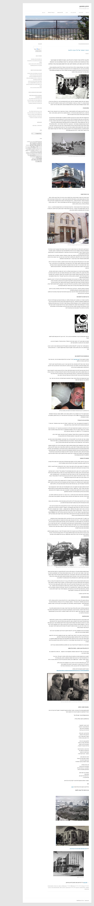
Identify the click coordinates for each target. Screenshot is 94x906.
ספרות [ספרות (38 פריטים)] (30, 154)
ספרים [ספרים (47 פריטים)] (23, 154)
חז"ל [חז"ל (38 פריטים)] (17, 149)
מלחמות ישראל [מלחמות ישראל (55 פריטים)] (28, 152)
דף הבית (77, 12)
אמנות (49, 885)
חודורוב (53, 887)
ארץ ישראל (46, 885)
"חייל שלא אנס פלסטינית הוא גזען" (25, 76)
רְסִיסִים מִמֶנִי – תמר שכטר (27, 125)
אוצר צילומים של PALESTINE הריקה (25, 82)
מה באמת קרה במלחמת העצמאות (25, 103)
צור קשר (33, 12)
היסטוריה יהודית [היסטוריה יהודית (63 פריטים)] (22, 148)
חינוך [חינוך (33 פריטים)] (31, 150)
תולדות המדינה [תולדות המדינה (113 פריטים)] (26, 159)
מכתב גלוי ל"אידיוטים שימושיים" (26, 65)
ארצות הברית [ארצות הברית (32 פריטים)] (17, 146)
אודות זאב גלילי (63, 12)
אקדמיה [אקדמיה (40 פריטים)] (30, 146)
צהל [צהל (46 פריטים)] (19, 155)
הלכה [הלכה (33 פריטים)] (16, 148)
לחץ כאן (75, 882)
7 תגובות (77, 53)
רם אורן (39, 887)
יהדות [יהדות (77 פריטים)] (23, 150)
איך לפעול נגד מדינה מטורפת (26, 59)
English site (50, 12)
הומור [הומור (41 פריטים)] (27, 148)
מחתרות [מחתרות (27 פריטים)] (21, 151)
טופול (51, 887)
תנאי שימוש (77, 900)
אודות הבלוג (71, 12)
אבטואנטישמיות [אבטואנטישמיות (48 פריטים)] (28, 141)
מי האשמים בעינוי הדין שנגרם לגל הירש (24, 100)
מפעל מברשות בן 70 (45, 887)
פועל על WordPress (70, 900)
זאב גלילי (73, 885)
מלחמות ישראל (40, 885)
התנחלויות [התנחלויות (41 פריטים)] (27, 149)
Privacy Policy (41, 12)
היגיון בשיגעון (74, 6)
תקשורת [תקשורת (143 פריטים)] (28, 161)
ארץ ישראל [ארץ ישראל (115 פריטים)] (24, 146)
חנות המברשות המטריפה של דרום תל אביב (68, 848)
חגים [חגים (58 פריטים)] (20, 149)
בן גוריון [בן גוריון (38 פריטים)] (30, 148)
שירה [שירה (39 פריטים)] (21, 156)
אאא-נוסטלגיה (54, 885)
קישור (62, 786)
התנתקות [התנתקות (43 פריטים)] (23, 149)
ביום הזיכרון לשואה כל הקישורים (26, 117)
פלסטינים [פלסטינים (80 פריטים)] (22, 155)
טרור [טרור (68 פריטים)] (26, 150)
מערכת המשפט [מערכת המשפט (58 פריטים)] (20, 152)
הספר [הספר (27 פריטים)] (31, 149)
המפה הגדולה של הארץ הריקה (26, 87)
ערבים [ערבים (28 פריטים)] (31, 155)
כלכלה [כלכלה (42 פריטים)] (19, 150)
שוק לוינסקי (76, 889)
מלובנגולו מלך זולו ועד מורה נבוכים (25, 63)
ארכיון (57, 12)
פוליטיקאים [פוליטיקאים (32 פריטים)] (28, 155)
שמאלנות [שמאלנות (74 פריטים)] (29, 158)
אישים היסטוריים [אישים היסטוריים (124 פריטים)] (26, 143)
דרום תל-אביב (58, 887)
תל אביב (67, 887)
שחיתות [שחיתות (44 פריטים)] (23, 156)
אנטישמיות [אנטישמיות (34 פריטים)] (18, 145)
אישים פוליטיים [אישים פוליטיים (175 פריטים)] (26, 145)
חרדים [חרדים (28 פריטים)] (29, 150)
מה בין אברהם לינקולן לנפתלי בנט (25, 98)
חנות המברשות (66, 359)
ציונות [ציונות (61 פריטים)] (30, 156)
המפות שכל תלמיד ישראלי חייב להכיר (25, 81)
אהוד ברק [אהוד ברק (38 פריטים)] (23, 141)
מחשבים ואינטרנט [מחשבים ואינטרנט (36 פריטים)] (26, 151)
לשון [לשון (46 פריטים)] (31, 151)
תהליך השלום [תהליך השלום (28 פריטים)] (24, 158)
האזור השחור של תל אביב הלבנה (68, 50)
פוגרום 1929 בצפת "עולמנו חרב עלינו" (25, 101)
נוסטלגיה (77, 887)
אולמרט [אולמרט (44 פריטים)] (18, 141)
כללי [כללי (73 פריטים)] (16, 150)
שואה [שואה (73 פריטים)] (27, 156)
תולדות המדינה (72, 887)
